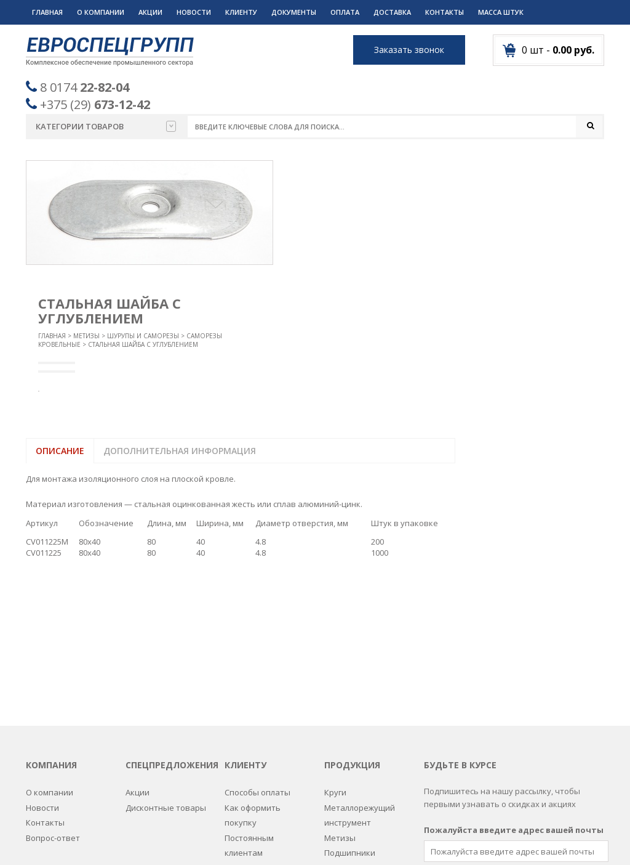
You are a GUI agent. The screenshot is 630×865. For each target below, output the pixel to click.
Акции (150, 12)
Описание (60, 451)
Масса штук (501, 12)
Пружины (342, 726)
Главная (47, 12)
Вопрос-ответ (53, 696)
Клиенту (241, 12)
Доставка (392, 12)
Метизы (86, 336)
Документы (293, 12)
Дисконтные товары (166, 666)
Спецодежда (349, 786)
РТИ (331, 741)
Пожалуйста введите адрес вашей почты (514, 688)
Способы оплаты (257, 651)
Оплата (344, 12)
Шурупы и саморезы (143, 336)
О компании (100, 12)
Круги (335, 651)
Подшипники (349, 711)
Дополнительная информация (179, 451)
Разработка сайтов (414, 840)
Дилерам (242, 726)
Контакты (444, 12)
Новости (194, 12)
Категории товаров (106, 126)
